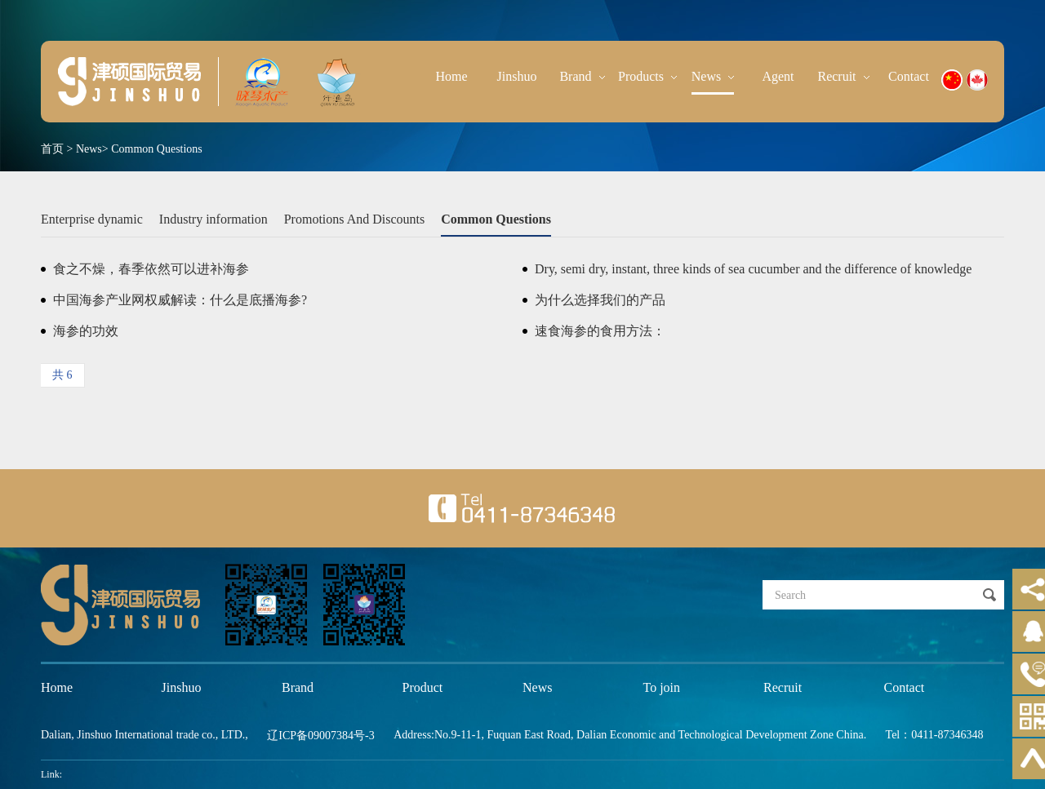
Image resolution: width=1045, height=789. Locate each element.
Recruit (843, 76)
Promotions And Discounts (354, 219)
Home (451, 76)
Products (647, 76)
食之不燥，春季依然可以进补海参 (151, 269)
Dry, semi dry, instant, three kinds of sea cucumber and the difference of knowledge (753, 269)
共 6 (62, 375)
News (712, 76)
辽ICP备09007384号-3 (320, 735)
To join (662, 687)
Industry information (213, 219)
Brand (581, 76)
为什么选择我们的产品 (600, 300)
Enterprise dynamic (92, 219)
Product (422, 687)
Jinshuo (517, 76)
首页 (52, 149)
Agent (778, 76)
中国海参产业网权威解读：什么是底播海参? (180, 300)
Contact (908, 76)
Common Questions (156, 149)
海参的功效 (85, 331)
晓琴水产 (129, 81)
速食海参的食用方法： (600, 331)
